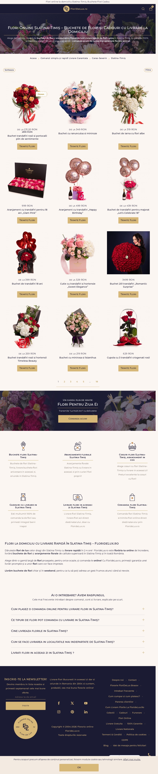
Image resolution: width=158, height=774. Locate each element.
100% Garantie (135, 724)
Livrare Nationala (125, 729)
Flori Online (125, 718)
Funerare (137, 713)
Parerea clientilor (124, 702)
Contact (132, 680)
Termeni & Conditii (112, 735)
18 (97, 382)
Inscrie (25, 706)
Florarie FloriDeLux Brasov (124, 686)
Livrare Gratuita (114, 724)
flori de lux (75, 9)
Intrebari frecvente (124, 691)
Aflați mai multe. (132, 760)
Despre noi (118, 680)
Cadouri (123, 713)
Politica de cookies (137, 735)
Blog (106, 746)
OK (79, 767)
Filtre (148, 70)
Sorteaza (9, 70)
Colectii (111, 713)
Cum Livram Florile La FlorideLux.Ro (124, 707)
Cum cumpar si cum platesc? (124, 696)
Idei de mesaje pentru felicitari (129, 746)
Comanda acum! (77, 419)
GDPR (125, 740)
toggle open (4, 8)
